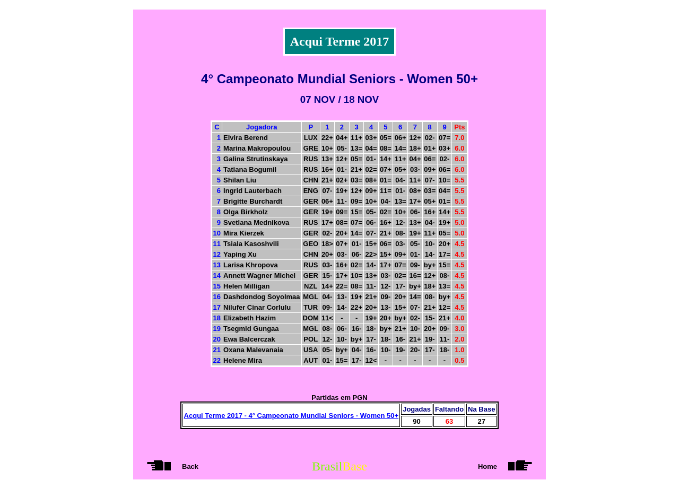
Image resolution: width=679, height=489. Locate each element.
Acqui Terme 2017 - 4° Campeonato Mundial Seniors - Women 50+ (291, 416)
